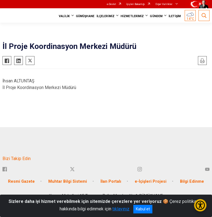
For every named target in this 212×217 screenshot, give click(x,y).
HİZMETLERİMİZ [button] (132, 16)
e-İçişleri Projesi (150, 181)
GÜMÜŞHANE (85, 16)
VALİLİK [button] (64, 16)
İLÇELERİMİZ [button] (106, 16)
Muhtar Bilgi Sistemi (67, 181)
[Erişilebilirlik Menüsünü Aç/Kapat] (200, 205)
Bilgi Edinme (192, 181)
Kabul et (143, 209)
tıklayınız (120, 208)
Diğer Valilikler (164, 4)
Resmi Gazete (21, 181)
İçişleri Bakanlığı (135, 4)
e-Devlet (111, 4)
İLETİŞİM (175, 16)
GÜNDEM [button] (156, 16)
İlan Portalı (110, 181)
